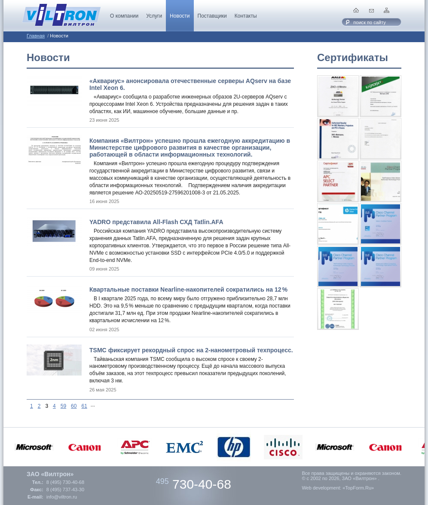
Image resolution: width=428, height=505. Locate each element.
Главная (36, 35)
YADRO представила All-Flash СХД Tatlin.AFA (156, 222)
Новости (180, 16)
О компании (124, 16)
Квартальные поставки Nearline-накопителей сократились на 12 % (188, 289)
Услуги (154, 16)
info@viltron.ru (61, 496)
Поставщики (212, 16)
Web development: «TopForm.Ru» (338, 487)
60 (73, 406)
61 (84, 406)
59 (63, 406)
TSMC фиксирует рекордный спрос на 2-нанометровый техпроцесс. (191, 350)
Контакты (246, 16)
